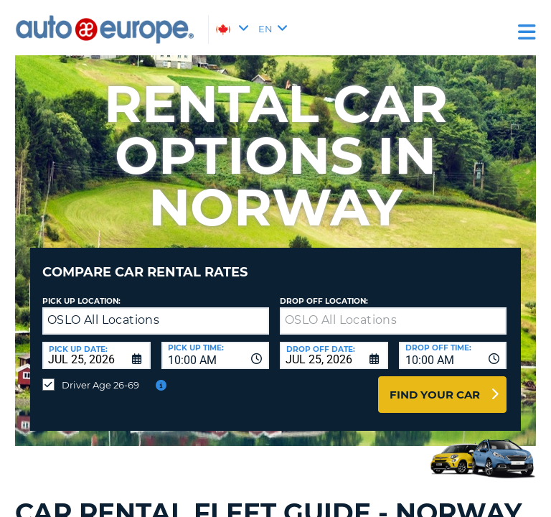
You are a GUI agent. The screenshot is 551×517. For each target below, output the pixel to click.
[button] (255, 321)
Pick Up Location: (81, 301)
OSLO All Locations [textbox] (103, 320)
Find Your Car (435, 394)
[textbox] (393, 321)
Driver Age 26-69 (100, 385)
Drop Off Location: (324, 301)
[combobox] (215, 355)
